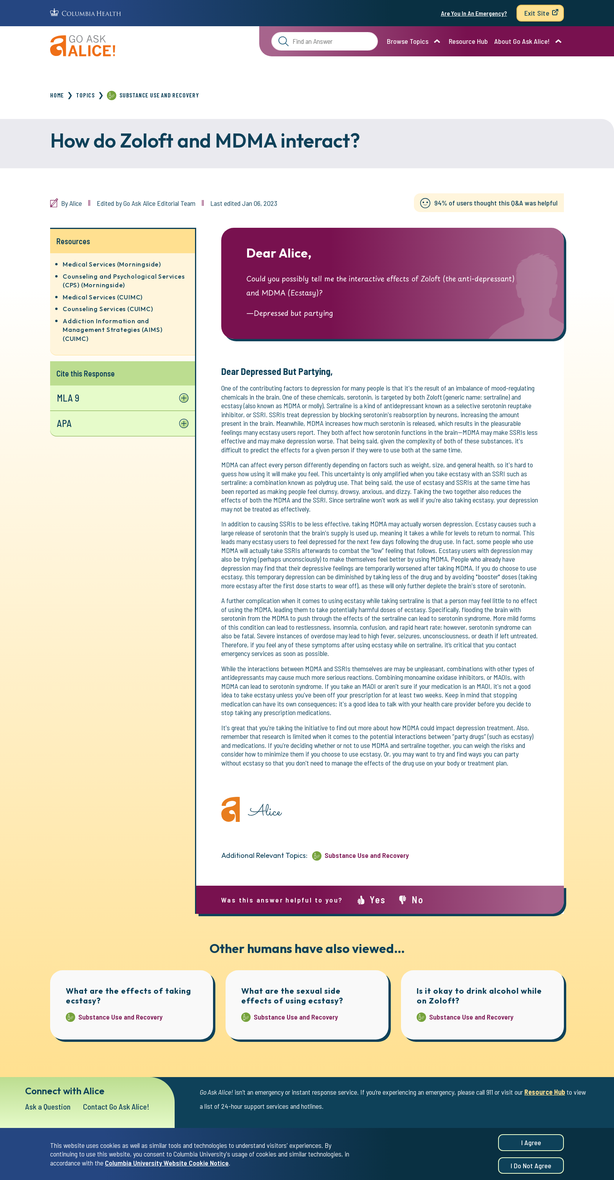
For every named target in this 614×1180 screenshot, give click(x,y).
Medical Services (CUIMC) (103, 297)
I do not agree (531, 1166)
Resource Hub (468, 41)
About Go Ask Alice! (522, 41)
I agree (531, 1143)
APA (64, 423)
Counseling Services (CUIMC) (108, 309)
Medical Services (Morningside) (112, 264)
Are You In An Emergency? (474, 13)
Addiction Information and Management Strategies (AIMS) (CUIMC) (112, 329)
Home (57, 95)
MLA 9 (68, 398)
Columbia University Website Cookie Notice (167, 1163)
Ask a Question (47, 1106)
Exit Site (536, 13)
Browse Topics (407, 41)
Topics (85, 95)
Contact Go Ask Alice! (116, 1106)
